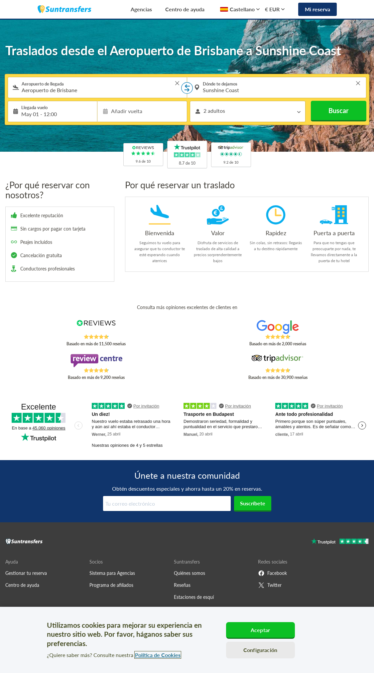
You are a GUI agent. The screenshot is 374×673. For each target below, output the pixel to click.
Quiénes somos (189, 573)
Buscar (338, 110)
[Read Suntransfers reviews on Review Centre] (96, 361)
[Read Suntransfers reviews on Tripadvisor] (277, 361)
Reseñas (182, 585)
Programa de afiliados (111, 585)
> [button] (177, 83)
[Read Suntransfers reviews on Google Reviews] (277, 327)
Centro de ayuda (184, 9)
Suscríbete (252, 503)
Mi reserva (317, 9)
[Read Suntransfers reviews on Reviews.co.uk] (96, 327)
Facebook (272, 573)
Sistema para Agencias (112, 573)
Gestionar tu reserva (26, 573)
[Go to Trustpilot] (340, 542)
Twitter (270, 585)
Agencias (141, 9)
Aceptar (260, 630)
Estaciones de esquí (194, 597)
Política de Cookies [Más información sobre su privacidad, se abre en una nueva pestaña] (158, 655)
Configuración (260, 650)
